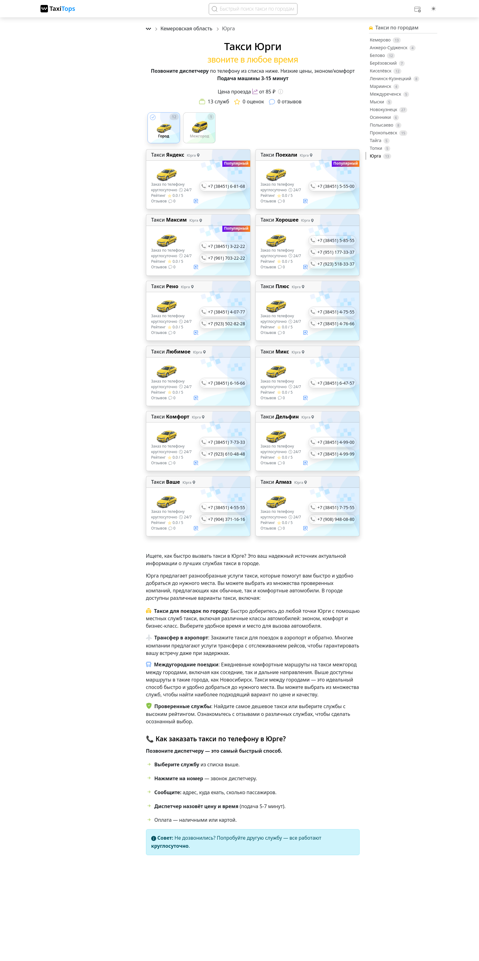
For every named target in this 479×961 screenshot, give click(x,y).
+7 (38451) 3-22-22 (226, 246)
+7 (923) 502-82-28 (226, 324)
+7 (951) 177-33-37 (335, 252)
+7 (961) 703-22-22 (226, 258)
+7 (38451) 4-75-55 (335, 312)
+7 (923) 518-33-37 (335, 264)
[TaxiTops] (58, 8)
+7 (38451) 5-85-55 (335, 240)
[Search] (253, 9)
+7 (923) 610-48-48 (226, 454)
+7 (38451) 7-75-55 (335, 507)
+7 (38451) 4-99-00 (335, 442)
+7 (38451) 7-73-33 (226, 442)
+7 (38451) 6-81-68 (226, 186)
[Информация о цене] (280, 91)
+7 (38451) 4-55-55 (226, 507)
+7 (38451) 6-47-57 (335, 383)
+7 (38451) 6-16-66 (226, 383)
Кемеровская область (187, 28)
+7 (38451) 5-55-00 (335, 186)
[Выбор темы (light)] (433, 8)
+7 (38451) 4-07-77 (226, 312)
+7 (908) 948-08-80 (335, 519)
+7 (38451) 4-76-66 (335, 324)
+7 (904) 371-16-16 (226, 519)
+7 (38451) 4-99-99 (335, 454)
